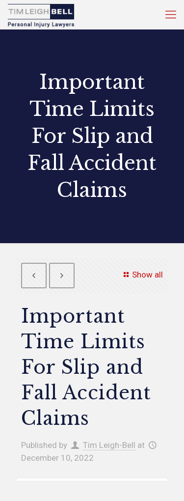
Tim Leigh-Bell (109, 445)
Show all (141, 274)
